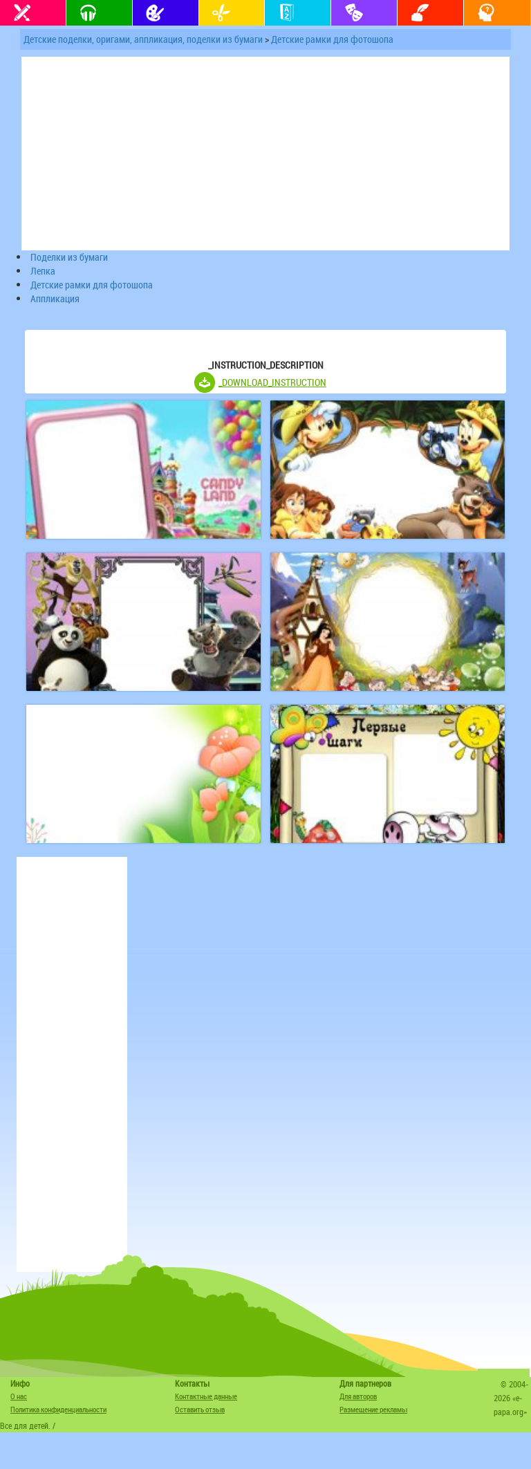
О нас (18, 1396)
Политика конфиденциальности (58, 1409)
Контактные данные (206, 1396)
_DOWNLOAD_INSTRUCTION (272, 382)
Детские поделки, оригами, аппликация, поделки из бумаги (143, 39)
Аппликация (55, 298)
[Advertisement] (71, 1064)
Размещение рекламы (373, 1409)
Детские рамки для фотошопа (332, 39)
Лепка (42, 270)
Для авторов (358, 1396)
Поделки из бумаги (69, 257)
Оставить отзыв (200, 1409)
